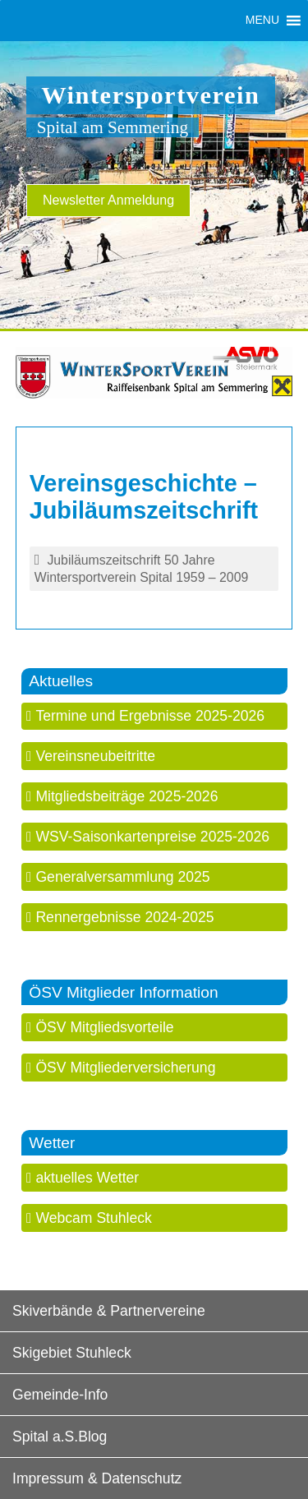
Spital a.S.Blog (59, 1436)
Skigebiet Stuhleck (71, 1352)
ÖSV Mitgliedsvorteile (104, 1027)
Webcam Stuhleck (93, 1218)
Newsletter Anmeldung (108, 200)
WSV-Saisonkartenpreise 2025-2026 (152, 836)
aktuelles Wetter (87, 1177)
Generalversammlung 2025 (122, 877)
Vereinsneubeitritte (95, 756)
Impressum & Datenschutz (97, 1478)
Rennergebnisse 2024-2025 (124, 917)
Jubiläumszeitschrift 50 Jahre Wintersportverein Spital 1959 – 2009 (141, 568)
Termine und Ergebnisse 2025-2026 (149, 716)
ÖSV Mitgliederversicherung (125, 1067)
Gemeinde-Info (60, 1394)
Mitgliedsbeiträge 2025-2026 (126, 796)
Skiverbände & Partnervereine (108, 1311)
